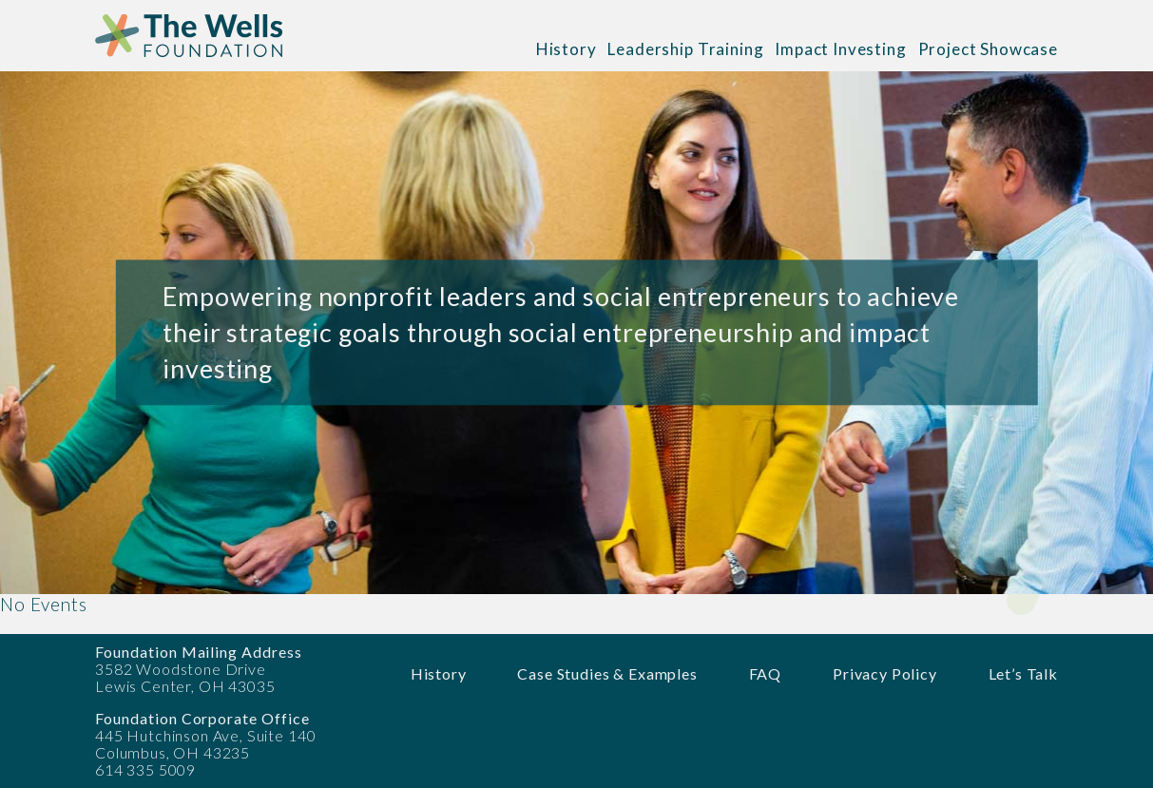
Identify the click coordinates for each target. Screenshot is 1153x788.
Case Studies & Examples (607, 673)
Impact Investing (840, 49)
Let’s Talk (1023, 673)
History (566, 49)
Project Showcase (988, 49)
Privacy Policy (885, 673)
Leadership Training (685, 49)
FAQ (765, 673)
